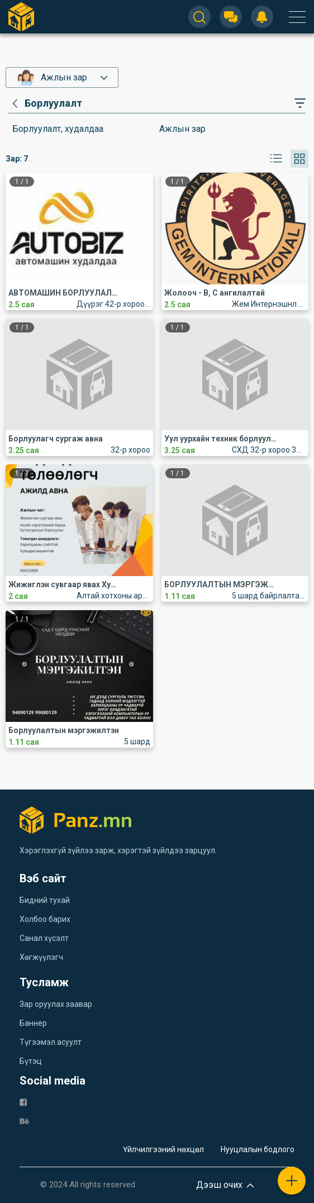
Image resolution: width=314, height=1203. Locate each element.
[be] (24, 1120)
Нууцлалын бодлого (257, 1149)
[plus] (292, 1181)
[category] (45, 103)
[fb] (23, 1101)
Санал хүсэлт (44, 938)
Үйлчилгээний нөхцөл (163, 1149)
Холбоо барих (45, 919)
